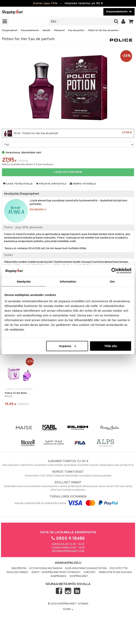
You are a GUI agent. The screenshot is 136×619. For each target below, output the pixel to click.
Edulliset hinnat (17, 572)
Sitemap (83, 603)
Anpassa (67, 345)
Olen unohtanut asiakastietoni (86, 568)
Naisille (46, 30)
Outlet (8, 255)
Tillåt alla (110, 345)
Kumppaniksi (58, 576)
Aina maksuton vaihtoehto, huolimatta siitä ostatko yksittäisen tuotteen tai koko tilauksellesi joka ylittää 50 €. (68, 463)
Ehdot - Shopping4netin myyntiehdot (56, 572)
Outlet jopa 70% (45, 3)
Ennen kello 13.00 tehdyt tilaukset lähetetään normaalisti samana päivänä (68, 473)
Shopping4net (9, 30)
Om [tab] (112, 281)
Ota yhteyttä (118, 568)
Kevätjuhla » (38, 209)
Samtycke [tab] (24, 281)
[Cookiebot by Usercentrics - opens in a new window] (114, 271)
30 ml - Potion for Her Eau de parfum (68, 133)
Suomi (68, 609)
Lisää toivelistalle (18, 183)
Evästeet (90, 572)
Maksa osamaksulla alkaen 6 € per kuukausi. (28, 164)
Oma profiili (19, 568)
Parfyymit (59, 30)
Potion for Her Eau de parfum (103, 30)
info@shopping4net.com (68, 551)
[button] (131, 21)
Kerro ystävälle (83, 183)
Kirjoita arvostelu (51, 183)
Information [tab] (68, 281)
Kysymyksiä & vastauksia (45, 568)
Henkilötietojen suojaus (115, 572)
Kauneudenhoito (30, 30)
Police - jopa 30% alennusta (23, 227)
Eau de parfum (76, 30)
